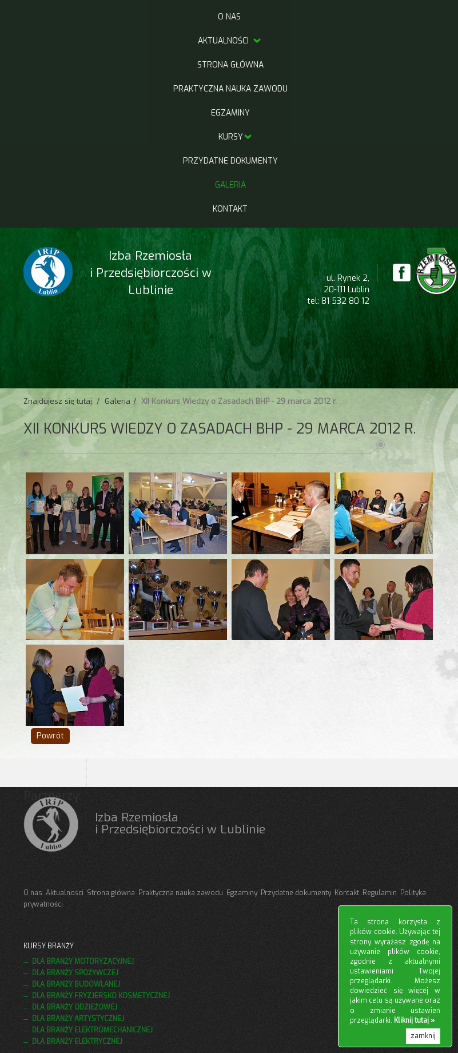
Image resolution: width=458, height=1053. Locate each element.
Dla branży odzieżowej (74, 1007)
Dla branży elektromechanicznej (92, 1030)
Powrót (50, 735)
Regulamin (380, 892)
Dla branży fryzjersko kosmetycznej (101, 995)
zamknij (423, 1035)
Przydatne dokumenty (230, 161)
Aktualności (230, 40)
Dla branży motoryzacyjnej (83, 961)
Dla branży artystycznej (78, 1018)
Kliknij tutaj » (414, 1020)
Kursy (230, 137)
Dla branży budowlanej (76, 984)
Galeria (230, 185)
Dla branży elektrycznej (77, 1041)
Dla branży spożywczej (75, 972)
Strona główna (230, 64)
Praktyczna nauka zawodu (230, 89)
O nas (229, 16)
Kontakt (230, 209)
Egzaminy (230, 113)
